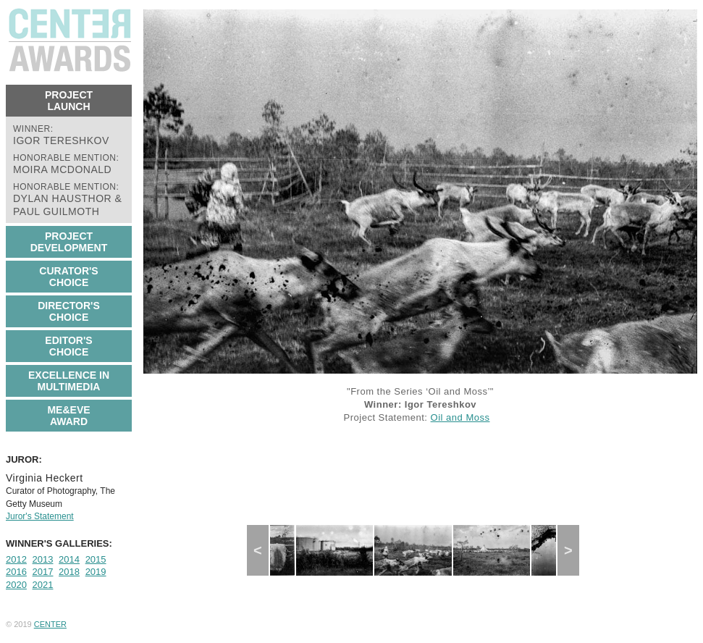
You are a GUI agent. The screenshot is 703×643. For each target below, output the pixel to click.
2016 (16, 571)
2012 (16, 559)
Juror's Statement (40, 516)
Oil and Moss (460, 417)
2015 (95, 559)
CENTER (50, 624)
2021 (43, 584)
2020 (16, 584)
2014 (69, 559)
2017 (43, 571)
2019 (95, 571)
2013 (43, 559)
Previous (264, 550)
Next (573, 550)
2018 (69, 571)
